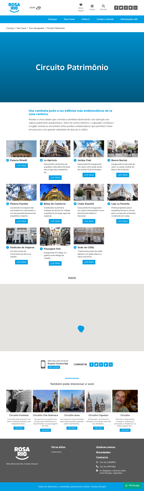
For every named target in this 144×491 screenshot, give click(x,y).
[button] (81, 329)
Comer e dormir (105, 19)
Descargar (54, 367)
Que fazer (69, 19)
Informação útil (129, 19)
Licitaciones (56, 452)
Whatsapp (132, 485)
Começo (52, 19)
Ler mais (21, 165)
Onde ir (86, 19)
